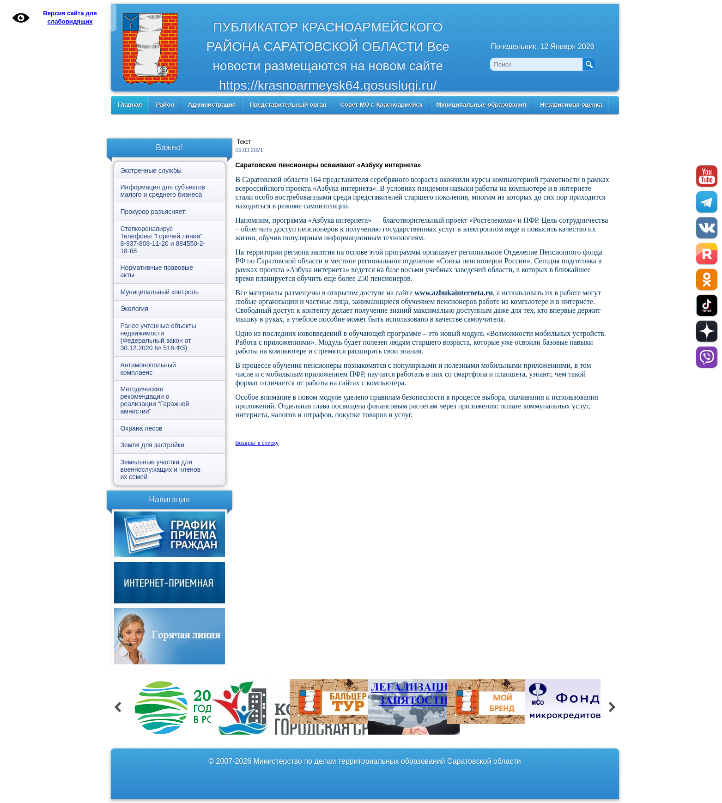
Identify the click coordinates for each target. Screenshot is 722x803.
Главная (130, 104)
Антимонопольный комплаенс (148, 368)
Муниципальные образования (481, 104)
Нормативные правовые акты (157, 271)
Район (165, 104)
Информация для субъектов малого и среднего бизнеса (163, 190)
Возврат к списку (257, 443)
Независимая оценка (571, 104)
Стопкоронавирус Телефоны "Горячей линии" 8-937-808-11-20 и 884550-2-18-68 (163, 240)
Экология (134, 308)
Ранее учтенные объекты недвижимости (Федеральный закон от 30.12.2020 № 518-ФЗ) (158, 337)
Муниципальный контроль (160, 292)
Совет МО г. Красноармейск (381, 104)
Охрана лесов (142, 428)
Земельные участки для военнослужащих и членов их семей (161, 469)
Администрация (212, 104)
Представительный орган (287, 104)
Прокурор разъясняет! (154, 211)
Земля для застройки (152, 445)
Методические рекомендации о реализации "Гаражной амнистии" (155, 400)
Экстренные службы (151, 170)
